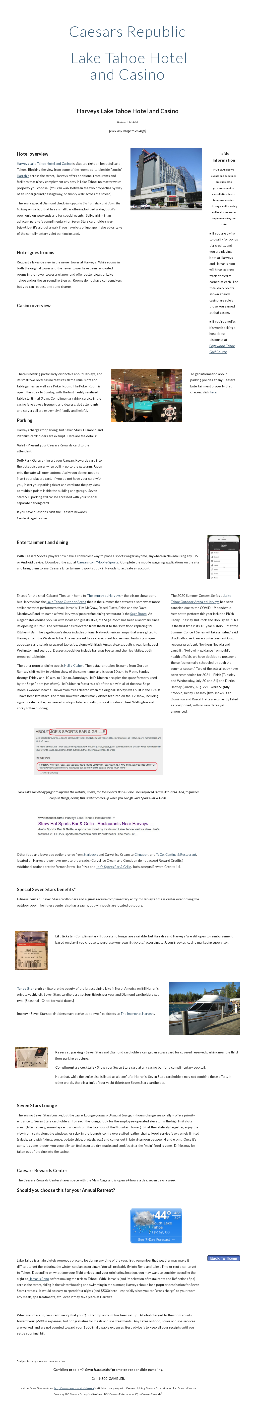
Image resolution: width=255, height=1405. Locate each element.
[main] (127, 52)
